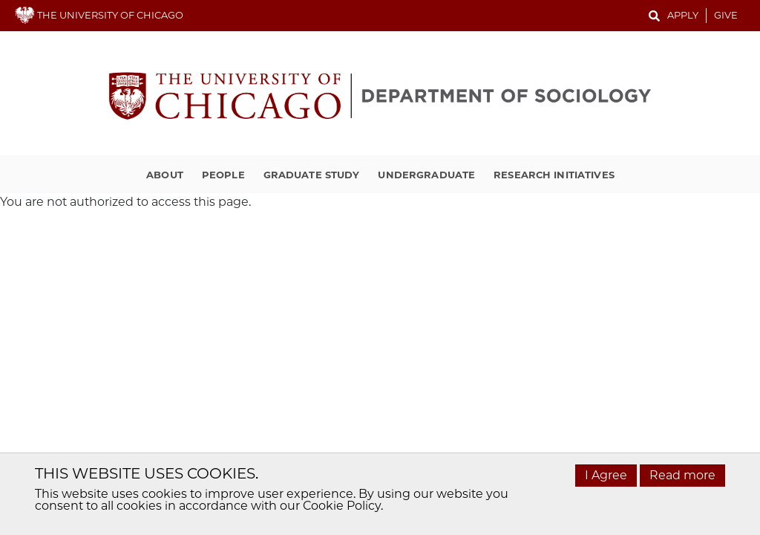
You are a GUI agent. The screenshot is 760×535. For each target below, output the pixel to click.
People (223, 175)
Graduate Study (311, 175)
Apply (682, 15)
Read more (682, 475)
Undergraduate (426, 175)
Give (726, 15)
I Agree (606, 475)
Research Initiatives (554, 175)
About (164, 175)
